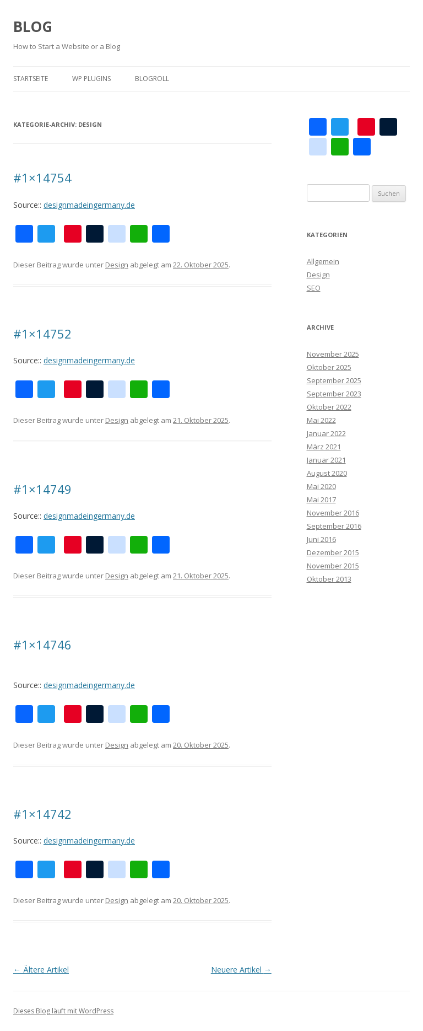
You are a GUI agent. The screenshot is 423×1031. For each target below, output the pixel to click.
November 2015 (333, 566)
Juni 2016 (321, 539)
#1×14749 (42, 489)
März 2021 (324, 447)
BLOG (32, 26)
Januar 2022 (326, 433)
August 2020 (327, 473)
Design (116, 265)
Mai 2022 (321, 420)
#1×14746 (42, 644)
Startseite (30, 78)
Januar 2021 (326, 460)
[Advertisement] (358, 777)
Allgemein (323, 261)
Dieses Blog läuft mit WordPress (63, 1011)
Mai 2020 (321, 486)
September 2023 (334, 394)
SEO (314, 288)
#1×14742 (42, 814)
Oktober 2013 (329, 579)
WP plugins (91, 78)
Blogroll (152, 78)
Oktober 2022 (329, 407)
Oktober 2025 (329, 367)
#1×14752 (42, 333)
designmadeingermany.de (89, 205)
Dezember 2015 (333, 552)
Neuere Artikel (241, 969)
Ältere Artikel (41, 969)
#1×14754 (42, 177)
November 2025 (333, 354)
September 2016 (334, 526)
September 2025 (334, 380)
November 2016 (333, 513)
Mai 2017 (321, 499)
